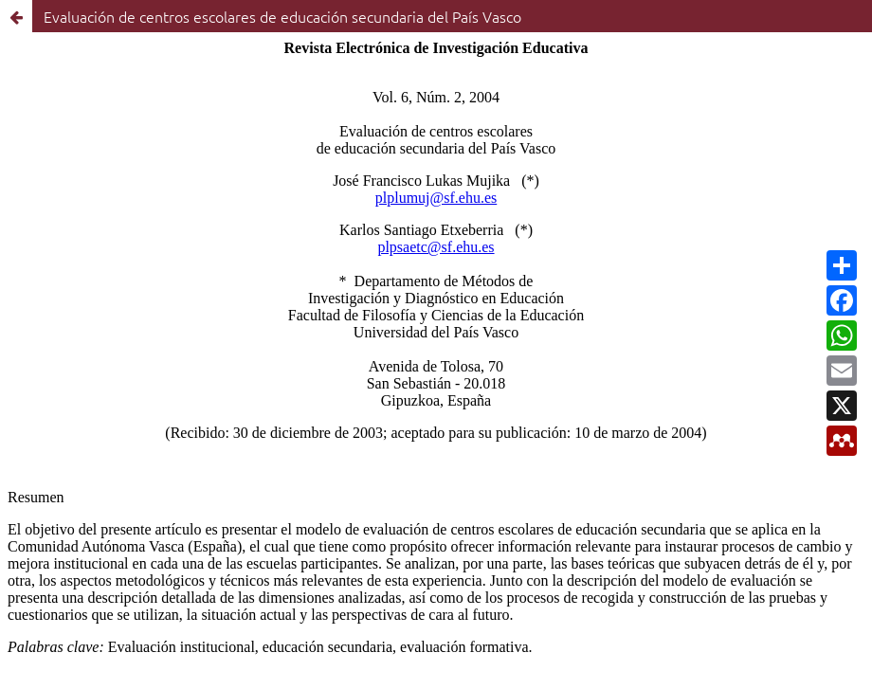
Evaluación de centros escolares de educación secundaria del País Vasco (282, 16)
